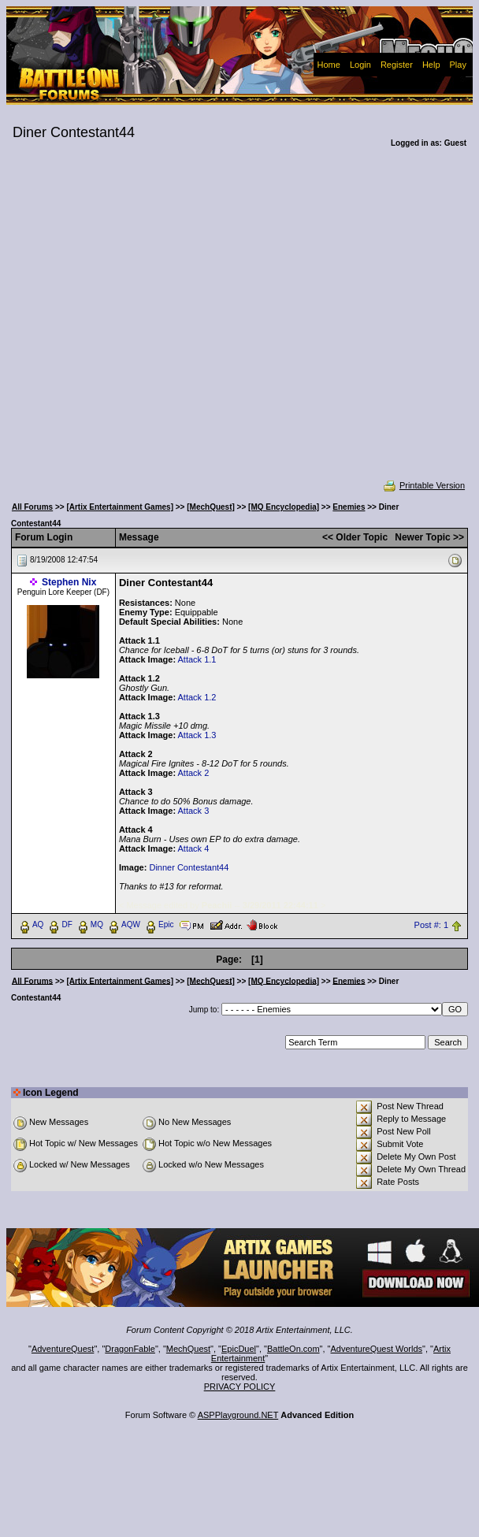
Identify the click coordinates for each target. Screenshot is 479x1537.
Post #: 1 (431, 925)
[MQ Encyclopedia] (283, 507)
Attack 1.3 (197, 735)
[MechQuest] (211, 507)
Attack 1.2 (197, 697)
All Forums (32, 507)
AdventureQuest (63, 1348)
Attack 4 (194, 848)
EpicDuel (238, 1348)
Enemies (348, 507)
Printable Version (423, 485)
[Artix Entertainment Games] (119, 507)
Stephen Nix (69, 582)
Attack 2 (194, 773)
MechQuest (188, 1348)
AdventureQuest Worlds (377, 1348)
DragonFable (130, 1348)
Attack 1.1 (197, 659)
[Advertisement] (152, 324)
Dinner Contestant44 (188, 867)
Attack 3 (194, 810)
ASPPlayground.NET (238, 1415)
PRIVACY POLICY (240, 1386)
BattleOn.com (293, 1348)
